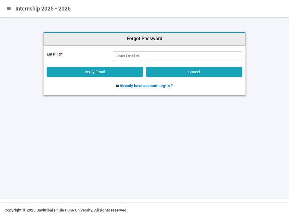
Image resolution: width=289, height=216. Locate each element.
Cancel (194, 72)
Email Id (55, 54)
